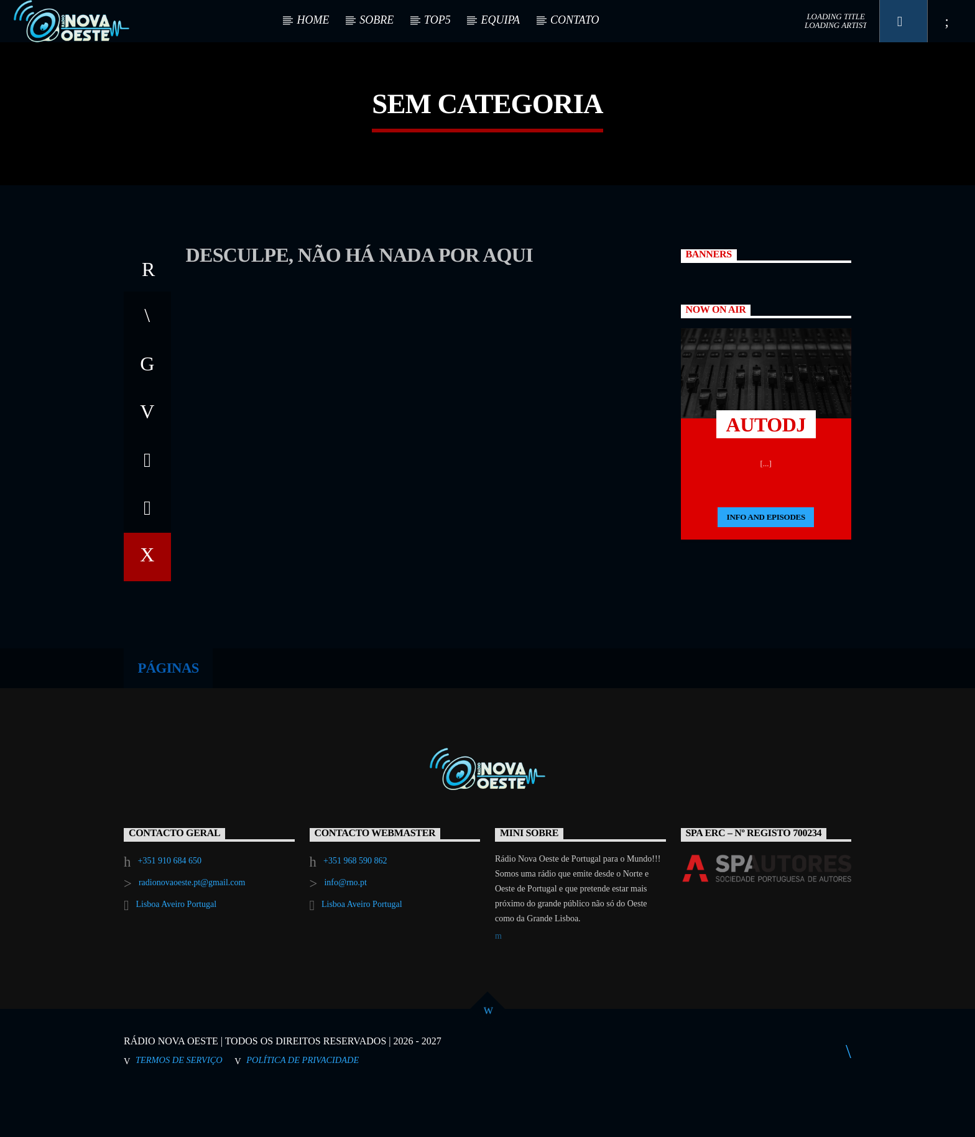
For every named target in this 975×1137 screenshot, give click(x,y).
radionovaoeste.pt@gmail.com (192, 928)
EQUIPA (500, 20)
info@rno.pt (345, 928)
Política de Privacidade (302, 1105)
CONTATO (574, 20)
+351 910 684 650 (169, 906)
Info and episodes (766, 563)
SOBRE (376, 20)
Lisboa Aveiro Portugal (176, 950)
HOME (313, 20)
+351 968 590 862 (355, 906)
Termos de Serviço (179, 1105)
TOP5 (437, 20)
